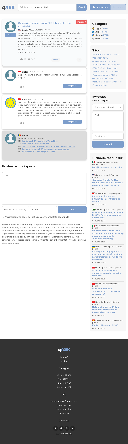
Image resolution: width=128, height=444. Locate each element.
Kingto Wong (28, 30)
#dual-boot (105, 71)
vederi (55, 59)
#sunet (115, 71)
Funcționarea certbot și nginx (107, 167)
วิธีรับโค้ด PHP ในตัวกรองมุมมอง (35, 143)
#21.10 (105, 58)
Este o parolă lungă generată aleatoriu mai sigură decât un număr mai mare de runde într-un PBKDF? (107, 255)
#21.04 (95, 64)
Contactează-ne (64, 409)
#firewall (109, 78)
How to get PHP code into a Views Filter (40, 141)
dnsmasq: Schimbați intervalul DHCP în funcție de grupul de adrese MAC (107, 215)
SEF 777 (25, 135)
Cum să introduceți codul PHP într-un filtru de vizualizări (48, 146)
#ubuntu (96, 85)
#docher (117, 81)
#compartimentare (101, 75)
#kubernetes (98, 78)
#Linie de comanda (109, 68)
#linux (104, 85)
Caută (75, 7)
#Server (96, 71)
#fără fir (96, 68)
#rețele (99, 54)
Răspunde (72, 85)
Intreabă (108, 144)
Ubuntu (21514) (64, 383)
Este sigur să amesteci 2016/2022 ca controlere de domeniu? (106, 199)
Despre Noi (64, 413)
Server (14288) (64, 387)
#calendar (97, 58)
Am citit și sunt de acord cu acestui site (35, 217)
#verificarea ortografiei (109, 64)
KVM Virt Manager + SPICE (105, 325)
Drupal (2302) (64, 379)
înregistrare (97, 7)
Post (73, 209)
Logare (118, 7)
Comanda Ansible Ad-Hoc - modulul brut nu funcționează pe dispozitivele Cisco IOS (107, 183)
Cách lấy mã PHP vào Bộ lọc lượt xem (38, 151)
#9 (93, 54)
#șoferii (107, 54)
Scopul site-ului (64, 405)
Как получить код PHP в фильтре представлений (46, 149)
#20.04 (115, 54)
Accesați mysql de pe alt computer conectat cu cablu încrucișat (106, 273)
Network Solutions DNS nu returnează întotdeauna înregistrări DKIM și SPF (105, 310)
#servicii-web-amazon (102, 81)
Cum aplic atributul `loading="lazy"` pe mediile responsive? (106, 291)
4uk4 (24, 99)
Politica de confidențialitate (44, 216)
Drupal (10, 35)
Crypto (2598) (64, 375)
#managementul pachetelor (105, 61)
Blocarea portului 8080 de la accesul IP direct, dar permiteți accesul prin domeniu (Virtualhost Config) (108, 234)
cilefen (25, 71)
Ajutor (64, 361)
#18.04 (113, 75)
